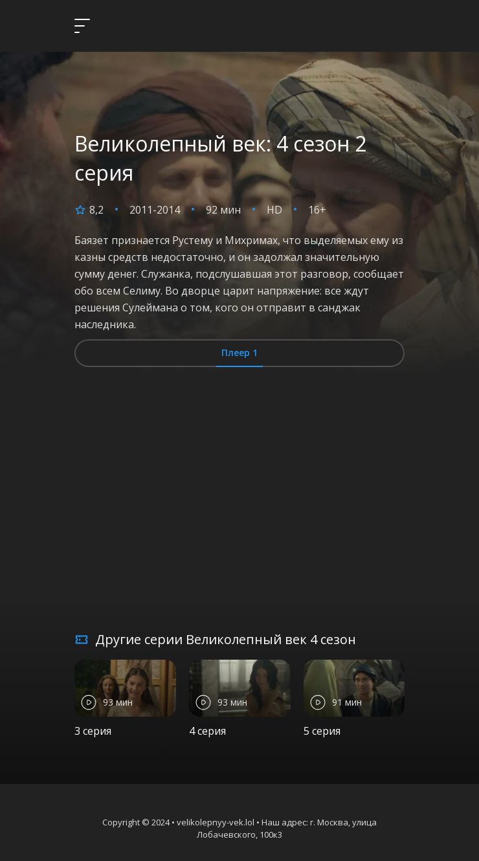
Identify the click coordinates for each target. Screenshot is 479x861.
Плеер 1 (239, 352)
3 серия (92, 731)
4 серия (207, 731)
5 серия (322, 731)
